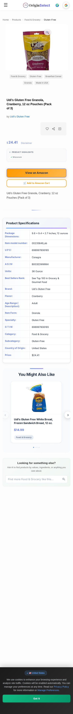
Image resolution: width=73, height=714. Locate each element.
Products (16, 20)
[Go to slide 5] (39, 447)
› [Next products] (68, 415)
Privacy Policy (61, 697)
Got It (36, 709)
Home (6, 20)
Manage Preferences (48, 700)
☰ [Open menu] (6, 5)
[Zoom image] (47, 32)
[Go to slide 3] (36, 447)
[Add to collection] (59, 128)
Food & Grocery (32, 20)
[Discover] (63, 479)
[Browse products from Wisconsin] (16, 157)
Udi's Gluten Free (19, 116)
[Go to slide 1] (33, 447)
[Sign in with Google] (66, 5)
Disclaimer (26, 143)
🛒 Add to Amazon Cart (36, 183)
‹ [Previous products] (5, 415)
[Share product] (53, 128)
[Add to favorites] (47, 128)
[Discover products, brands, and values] (33, 479)
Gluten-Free (50, 20)
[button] (57, 5)
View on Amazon (36, 172)
